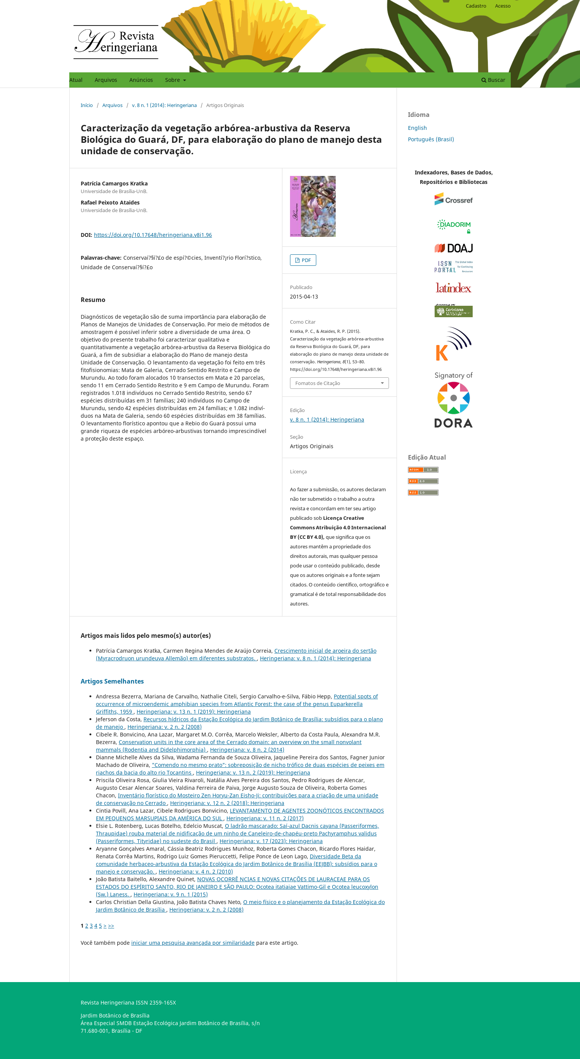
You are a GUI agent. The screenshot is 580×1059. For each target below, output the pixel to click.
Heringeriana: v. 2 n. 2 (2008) (164, 726)
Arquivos (106, 79)
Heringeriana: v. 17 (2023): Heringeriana (271, 841)
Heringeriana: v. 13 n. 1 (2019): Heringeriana (194, 711)
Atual (76, 79)
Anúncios (141, 79)
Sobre (173, 79)
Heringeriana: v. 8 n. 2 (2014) (247, 749)
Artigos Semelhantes (112, 681)
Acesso (503, 5)
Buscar (493, 79)
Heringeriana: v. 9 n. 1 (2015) (171, 894)
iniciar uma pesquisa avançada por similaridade (193, 942)
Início (87, 105)
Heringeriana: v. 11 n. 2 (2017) (265, 818)
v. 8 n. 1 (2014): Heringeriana (164, 105)
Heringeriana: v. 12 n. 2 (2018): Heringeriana (227, 803)
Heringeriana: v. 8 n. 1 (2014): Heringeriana (315, 658)
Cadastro (476, 5)
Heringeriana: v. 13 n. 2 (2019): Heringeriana (253, 772)
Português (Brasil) (431, 139)
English (417, 127)
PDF (306, 260)
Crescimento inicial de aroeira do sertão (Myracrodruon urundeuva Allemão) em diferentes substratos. (236, 654)
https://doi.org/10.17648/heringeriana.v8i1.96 (153, 234)
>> (111, 925)
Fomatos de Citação (317, 383)
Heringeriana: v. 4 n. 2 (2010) (196, 871)
